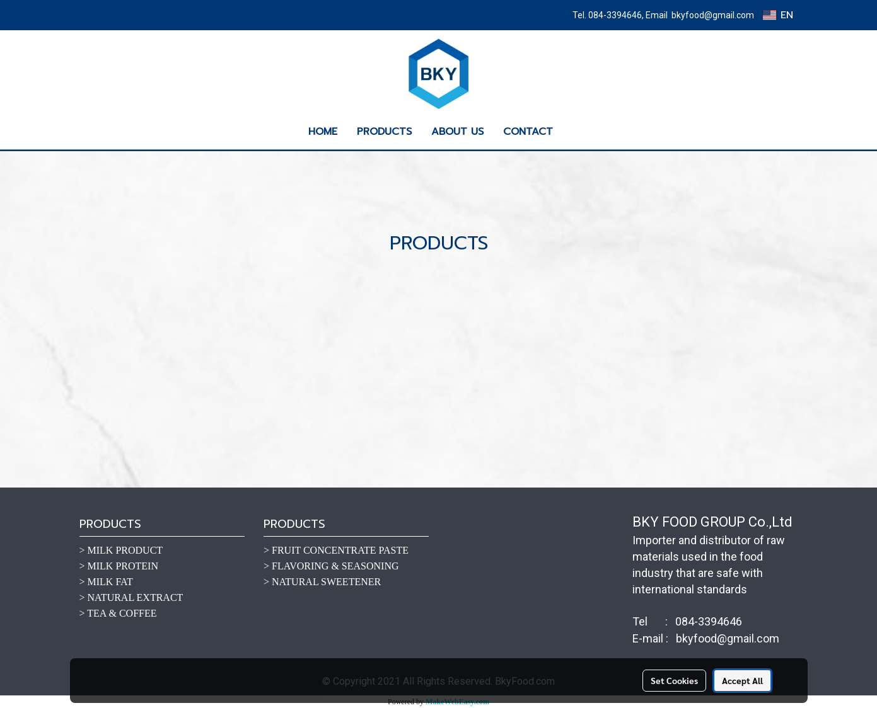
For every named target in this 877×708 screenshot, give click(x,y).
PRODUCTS (384, 131)
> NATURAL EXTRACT (131, 597)
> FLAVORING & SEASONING (331, 566)
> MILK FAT (106, 581)
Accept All (742, 680)
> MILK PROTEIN (118, 566)
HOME (322, 131)
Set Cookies (674, 680)
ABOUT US (457, 131)
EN (778, 15)
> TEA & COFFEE (118, 613)
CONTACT (528, 131)
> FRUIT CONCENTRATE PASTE (336, 550)
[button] (574, 132)
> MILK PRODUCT (121, 550)
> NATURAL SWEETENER (322, 581)
